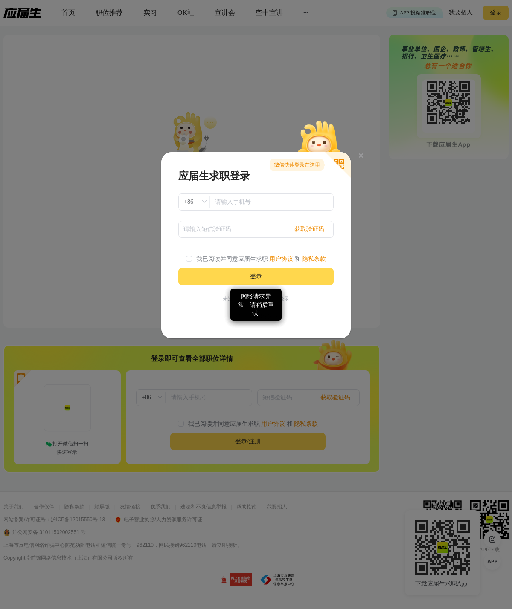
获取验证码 (309, 229)
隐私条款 (314, 259)
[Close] (361, 155)
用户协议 (281, 259)
